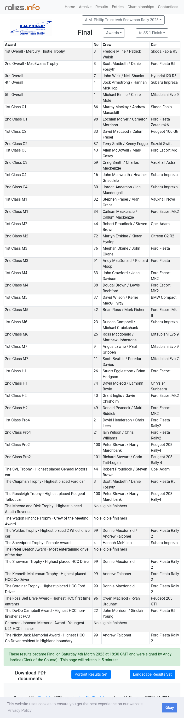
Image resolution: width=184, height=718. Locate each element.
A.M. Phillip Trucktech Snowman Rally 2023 (122, 20)
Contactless (168, 7)
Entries (118, 7)
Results (101, 7)
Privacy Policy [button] (20, 710)
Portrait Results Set (91, 674)
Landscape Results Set (152, 674)
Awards (112, 33)
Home (70, 7)
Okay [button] (169, 708)
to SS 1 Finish (150, 33)
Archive (85, 7)
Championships (140, 7)
